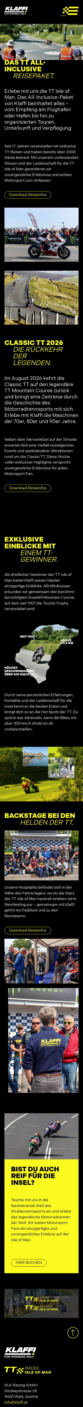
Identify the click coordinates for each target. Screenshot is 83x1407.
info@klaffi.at (16, 1402)
